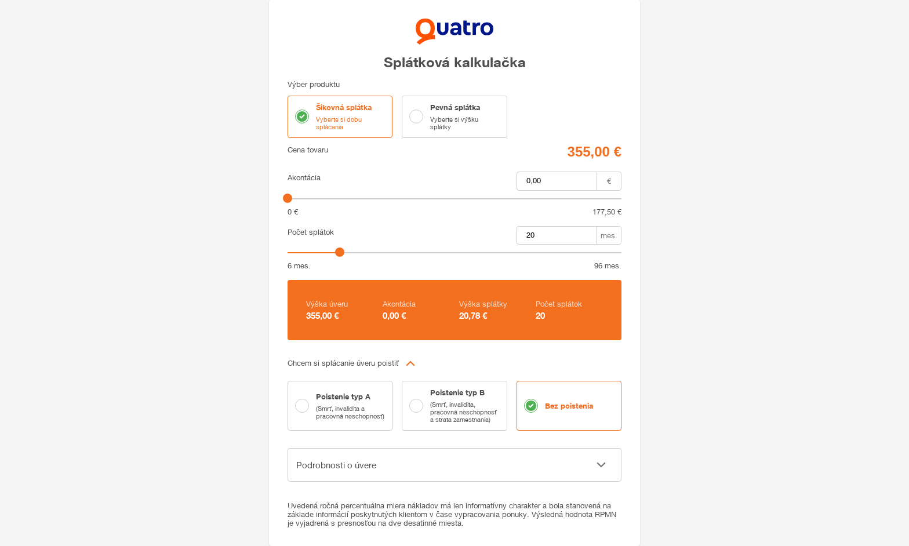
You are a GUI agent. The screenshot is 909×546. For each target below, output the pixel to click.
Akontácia (304, 177)
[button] (454, 363)
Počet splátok (311, 232)
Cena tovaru (308, 149)
